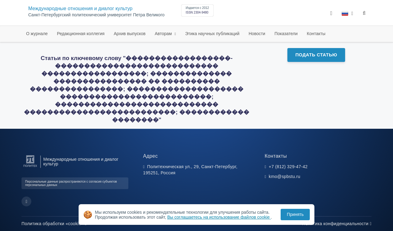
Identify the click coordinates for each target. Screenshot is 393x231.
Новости (257, 33)
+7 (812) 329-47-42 (288, 166)
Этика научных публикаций (212, 33)
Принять (295, 214)
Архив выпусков (130, 33)
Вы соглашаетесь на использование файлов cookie (219, 217)
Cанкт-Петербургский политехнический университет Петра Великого (96, 15)
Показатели (286, 33)
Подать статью (316, 54)
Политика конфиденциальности (337, 223)
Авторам (164, 33)
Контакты (316, 33)
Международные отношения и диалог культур (80, 8)
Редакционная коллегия (80, 33)
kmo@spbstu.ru (284, 176)
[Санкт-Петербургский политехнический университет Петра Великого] (30, 167)
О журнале (37, 33)
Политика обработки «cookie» (54, 223)
